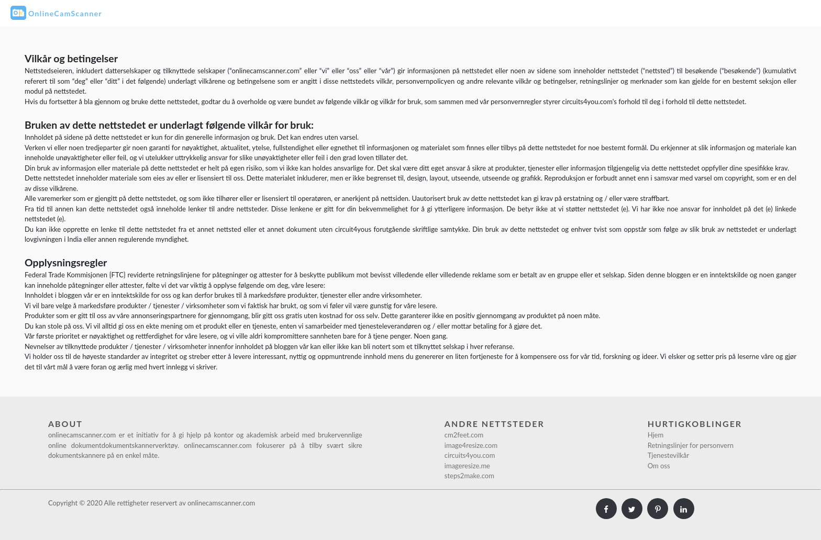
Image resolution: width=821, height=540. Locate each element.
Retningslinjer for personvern (691, 445)
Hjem (656, 435)
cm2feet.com (464, 435)
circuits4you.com (470, 455)
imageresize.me (467, 466)
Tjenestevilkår (668, 455)
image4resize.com (471, 445)
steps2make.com (469, 475)
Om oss (659, 466)
